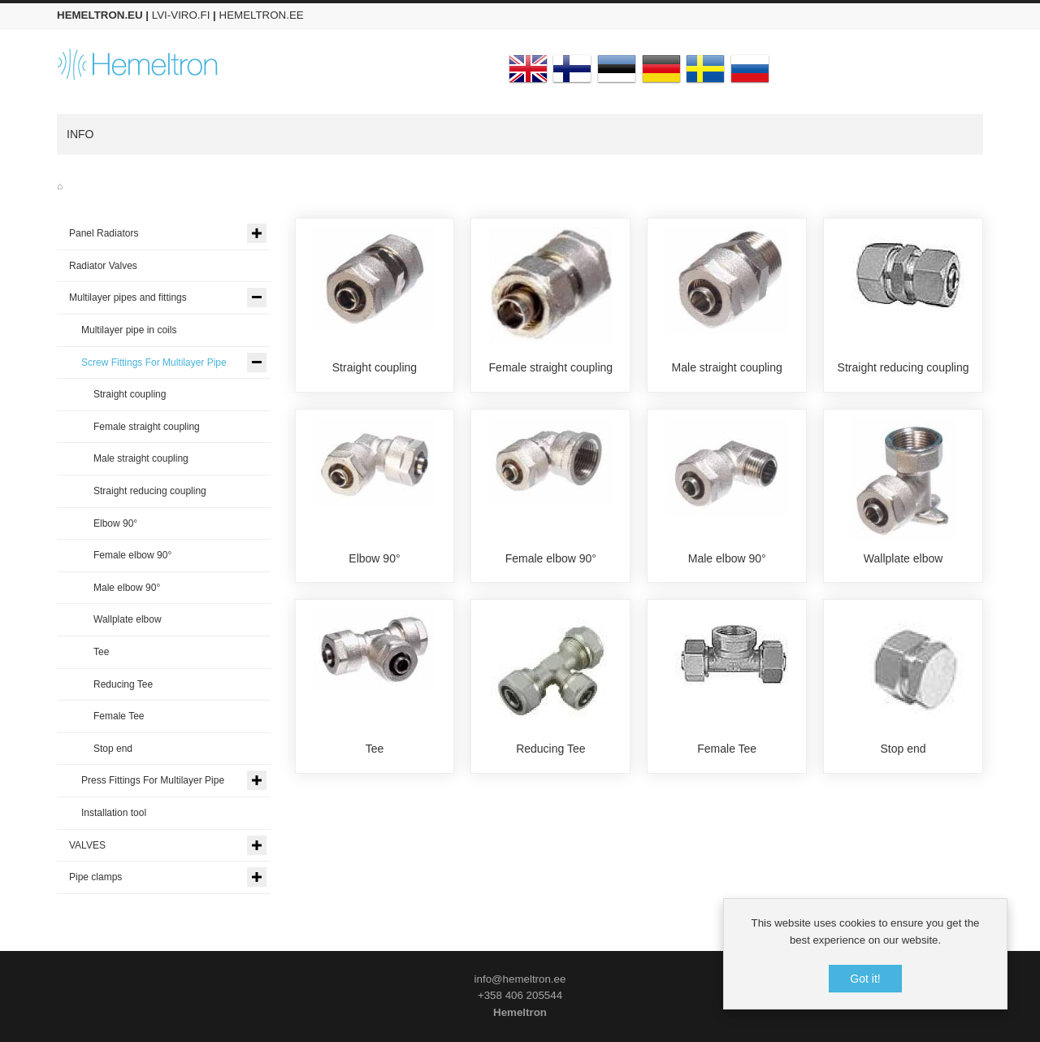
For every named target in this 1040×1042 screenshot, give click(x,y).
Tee (375, 749)
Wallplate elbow (903, 558)
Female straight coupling (551, 367)
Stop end (903, 749)
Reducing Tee (550, 749)
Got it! (865, 978)
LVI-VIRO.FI (181, 15)
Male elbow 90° (727, 558)
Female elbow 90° (550, 558)
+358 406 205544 (520, 995)
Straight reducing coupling (903, 367)
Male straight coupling (727, 367)
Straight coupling (374, 367)
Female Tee (726, 749)
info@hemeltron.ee (520, 979)
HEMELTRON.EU (100, 15)
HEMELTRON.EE (261, 15)
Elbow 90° (374, 558)
